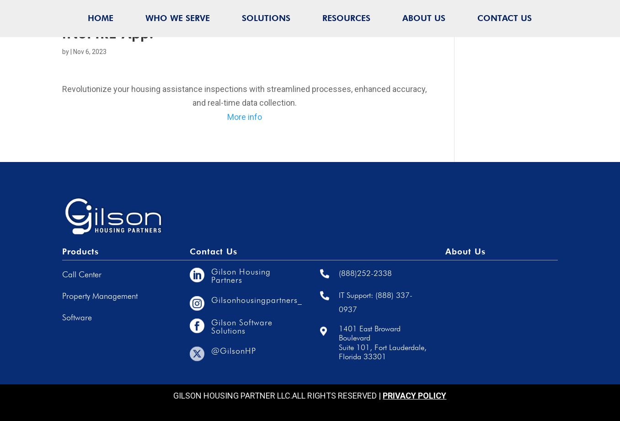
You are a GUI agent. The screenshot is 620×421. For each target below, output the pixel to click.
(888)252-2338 (365, 273)
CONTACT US (504, 18)
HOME (100, 18)
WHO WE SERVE (177, 18)
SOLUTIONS (266, 18)
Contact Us (213, 251)
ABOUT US (423, 18)
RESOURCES (346, 18)
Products (80, 251)
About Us (465, 251)
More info (244, 117)
